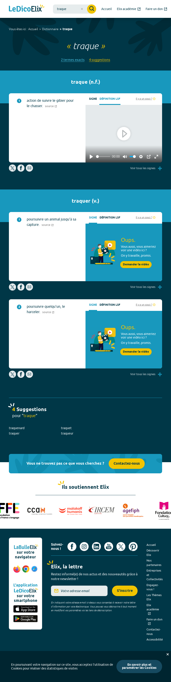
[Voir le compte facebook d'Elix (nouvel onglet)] (71, 546)
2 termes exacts (73, 60)
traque (67, 29)
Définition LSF (110, 99)
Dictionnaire (50, 29)
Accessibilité (155, 639)
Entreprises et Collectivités (155, 575)
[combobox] (74, 9)
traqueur (67, 433)
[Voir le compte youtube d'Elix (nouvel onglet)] (108, 546)
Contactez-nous (127, 463)
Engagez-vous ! (153, 587)
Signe (93, 99)
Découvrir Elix (153, 553)
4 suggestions (99, 60)
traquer (14, 433)
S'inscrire (125, 590)
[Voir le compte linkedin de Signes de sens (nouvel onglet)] (96, 546)
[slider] (103, 156)
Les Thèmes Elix (154, 597)
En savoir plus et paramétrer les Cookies (139, 666)
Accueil (33, 29)
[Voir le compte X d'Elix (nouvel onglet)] (120, 546)
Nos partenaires (154, 563)
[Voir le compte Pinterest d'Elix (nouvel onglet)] (133, 546)
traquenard (16, 428)
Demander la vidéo (136, 264)
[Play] (91, 156)
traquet (66, 428)
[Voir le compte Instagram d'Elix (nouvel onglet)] (84, 546)
